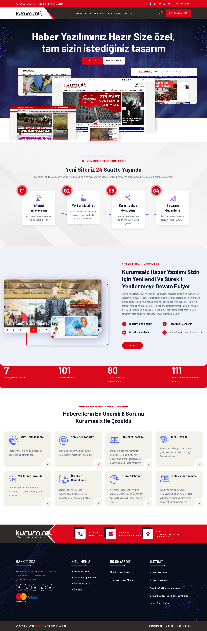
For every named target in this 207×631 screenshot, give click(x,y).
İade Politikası (184, 626)
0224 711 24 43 (95, 535)
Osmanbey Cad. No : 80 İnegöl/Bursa (168, 535)
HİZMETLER (95, 13)
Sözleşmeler (155, 626)
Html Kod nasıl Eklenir (122, 580)
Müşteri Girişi (182, 3)
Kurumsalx (40, 625)
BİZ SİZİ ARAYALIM (178, 13)
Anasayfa (81, 13)
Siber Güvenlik (178, 437)
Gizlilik (169, 626)
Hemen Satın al (114, 60)
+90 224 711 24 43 (27, 3)
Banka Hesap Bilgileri (85, 577)
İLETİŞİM (129, 13)
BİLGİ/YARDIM (114, 13)
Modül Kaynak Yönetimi (123, 572)
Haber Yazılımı (81, 571)
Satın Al (132, 345)
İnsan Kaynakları (82, 583)
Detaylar (92, 60)
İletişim (78, 589)
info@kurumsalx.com (53, 3)
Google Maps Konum (159, 603)
